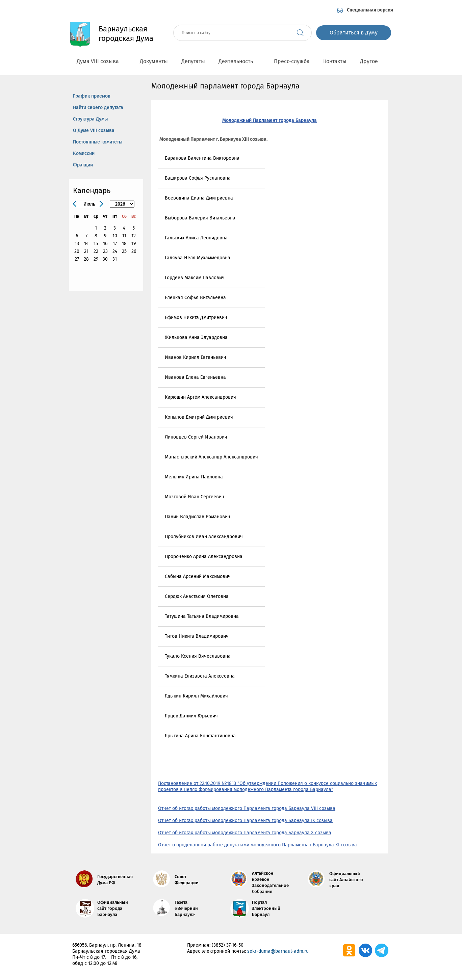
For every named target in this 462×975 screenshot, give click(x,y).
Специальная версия (370, 10)
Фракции (83, 165)
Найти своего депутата (98, 107)
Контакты (334, 61)
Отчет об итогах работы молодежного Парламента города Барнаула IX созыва (245, 820)
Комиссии (84, 153)
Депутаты (193, 61)
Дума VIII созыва (101, 61)
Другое (372, 61)
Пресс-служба (292, 61)
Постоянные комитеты (97, 142)
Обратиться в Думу (354, 32)
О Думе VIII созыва (93, 130)
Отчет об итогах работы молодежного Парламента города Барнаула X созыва (244, 833)
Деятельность (239, 61)
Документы (154, 61)
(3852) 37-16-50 (227, 945)
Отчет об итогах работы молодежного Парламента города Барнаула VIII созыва (246, 808)
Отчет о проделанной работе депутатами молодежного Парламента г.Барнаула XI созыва (257, 845)
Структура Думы (90, 119)
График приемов (91, 96)
